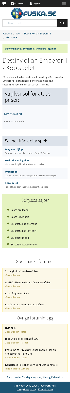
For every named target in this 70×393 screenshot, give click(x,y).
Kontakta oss (45, 389)
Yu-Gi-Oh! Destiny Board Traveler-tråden (28, 284)
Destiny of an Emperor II (38, 33)
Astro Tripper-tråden (17, 295)
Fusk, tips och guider (24, 162)
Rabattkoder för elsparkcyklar (24, 377)
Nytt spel (15, 329)
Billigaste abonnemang (22, 223)
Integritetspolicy (26, 389)
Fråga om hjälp (28, 151)
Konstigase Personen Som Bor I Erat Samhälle (31, 366)
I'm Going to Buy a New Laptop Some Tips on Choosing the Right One (30, 353)
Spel (18, 33)
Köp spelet (12, 37)
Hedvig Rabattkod (53, 377)
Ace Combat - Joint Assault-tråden (24, 306)
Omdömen (31, 173)
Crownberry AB (46, 385)
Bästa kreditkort (18, 216)
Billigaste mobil (18, 237)
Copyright (19, 385)
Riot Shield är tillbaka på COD (21, 340)
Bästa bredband (17, 209)
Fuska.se (7, 33)
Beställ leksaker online (22, 244)
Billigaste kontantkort (21, 230)
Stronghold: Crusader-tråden (21, 273)
